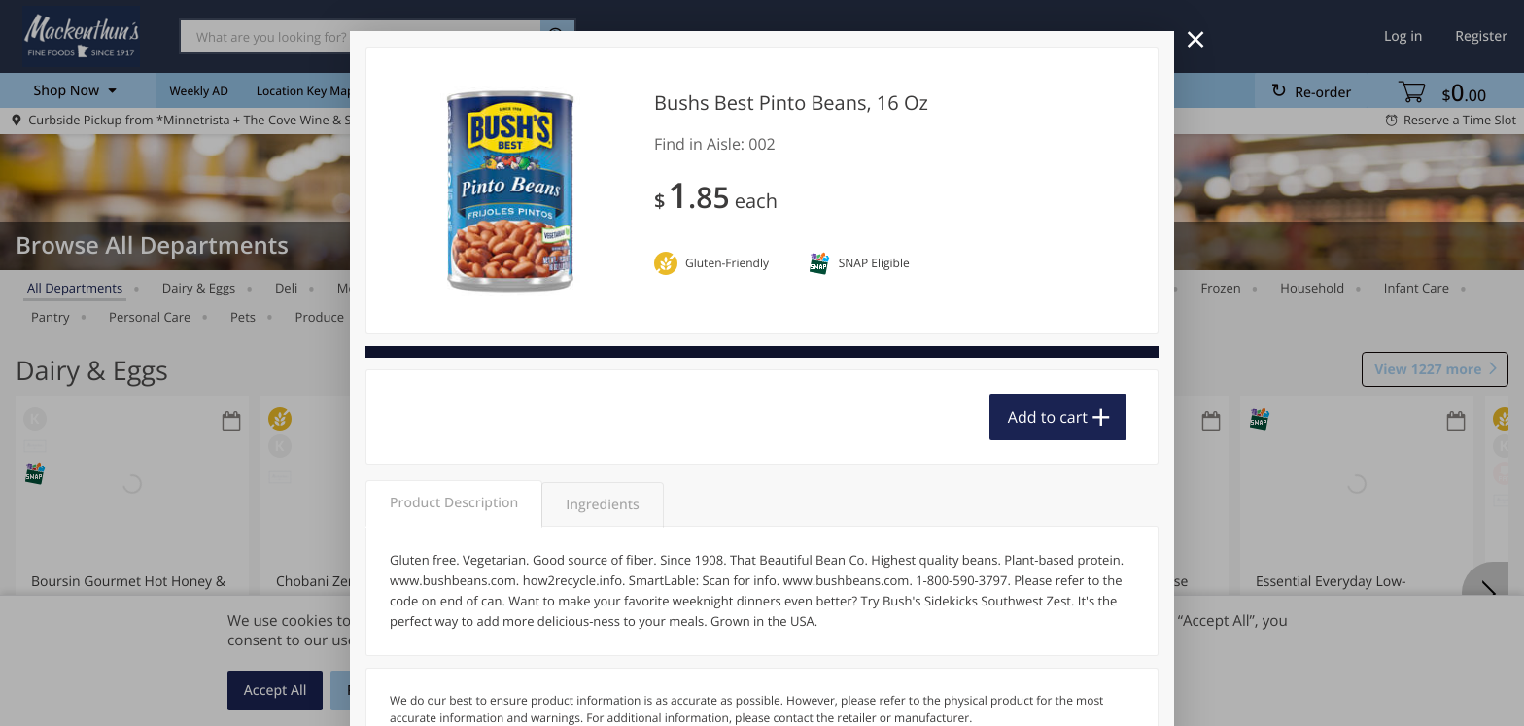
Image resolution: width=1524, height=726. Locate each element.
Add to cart (1048, 417)
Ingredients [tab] (602, 505)
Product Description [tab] (454, 503)
